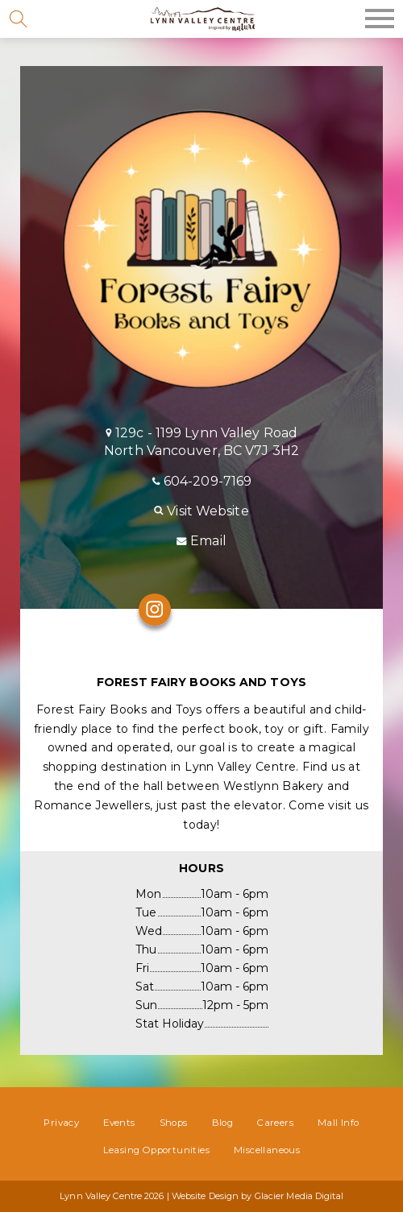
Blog (223, 1122)
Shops (174, 1122)
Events (119, 1122)
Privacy (61, 1122)
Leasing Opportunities (156, 1150)
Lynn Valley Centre (201, 18)
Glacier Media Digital (299, 1196)
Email (201, 540)
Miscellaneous (267, 1150)
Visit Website (201, 511)
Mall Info (338, 1122)
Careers (275, 1122)
